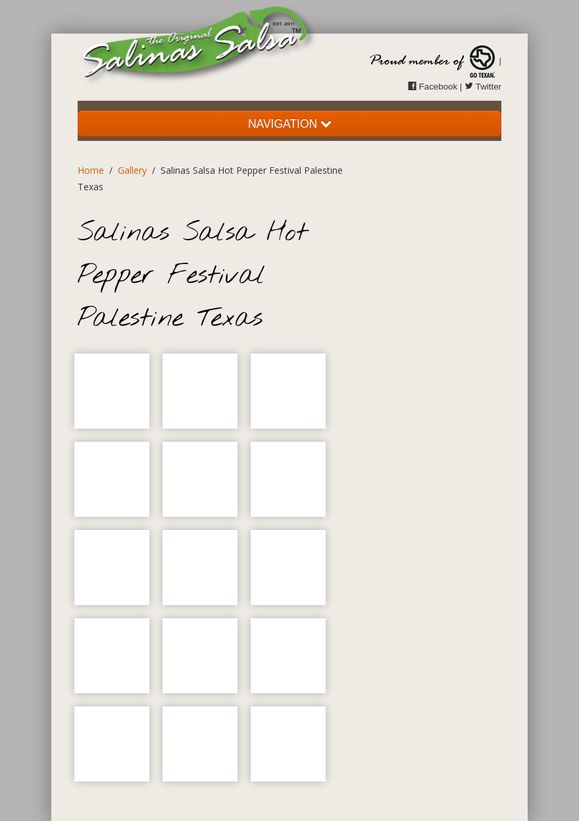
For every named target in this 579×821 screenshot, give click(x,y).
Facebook (432, 87)
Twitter (483, 87)
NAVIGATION (289, 123)
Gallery (132, 170)
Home (91, 170)
